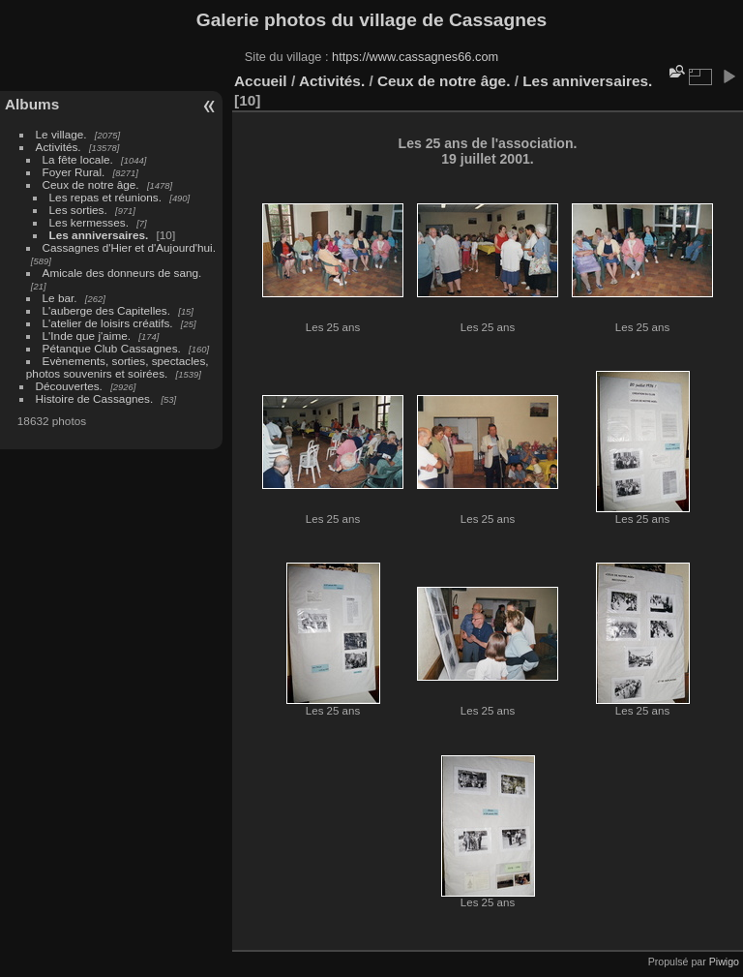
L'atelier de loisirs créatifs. (108, 323)
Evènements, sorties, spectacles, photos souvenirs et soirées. (117, 367)
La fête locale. (78, 159)
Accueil (260, 81)
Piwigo (724, 961)
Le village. (61, 134)
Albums (32, 104)
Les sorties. (78, 209)
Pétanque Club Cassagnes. (112, 348)
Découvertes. (69, 386)
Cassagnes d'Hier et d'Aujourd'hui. (129, 247)
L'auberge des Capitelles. (106, 310)
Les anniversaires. (99, 235)
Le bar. (60, 297)
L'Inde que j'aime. (87, 335)
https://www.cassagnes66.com (415, 56)
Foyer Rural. (74, 172)
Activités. (58, 146)
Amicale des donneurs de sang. (122, 272)
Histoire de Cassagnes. (95, 398)
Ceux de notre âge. (91, 184)
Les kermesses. (89, 222)
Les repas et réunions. (105, 197)
